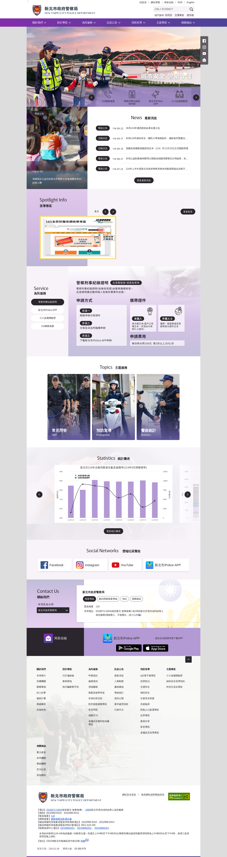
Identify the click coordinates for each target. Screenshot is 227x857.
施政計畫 (41, 698)
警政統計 (119, 692)
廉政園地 (119, 686)
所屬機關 (41, 681)
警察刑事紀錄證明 (47, 301)
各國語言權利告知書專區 (98, 722)
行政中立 (119, 709)
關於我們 (37, 22)
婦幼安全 (145, 692)
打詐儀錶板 (68, 675)
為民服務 (87, 22)
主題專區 (161, 22)
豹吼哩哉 (67, 681)
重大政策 (41, 752)
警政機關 (41, 763)
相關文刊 (93, 715)
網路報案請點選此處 (61, 818)
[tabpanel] (78, 237)
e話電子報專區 (148, 675)
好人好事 (41, 692)
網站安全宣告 (129, 794)
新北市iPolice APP (47, 309)
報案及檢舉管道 (96, 692)
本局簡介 (41, 675)
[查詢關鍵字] (170, 9)
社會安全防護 (147, 698)
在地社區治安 (95, 698)
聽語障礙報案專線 (108, 598)
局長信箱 (168, 2)
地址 (124, 598)
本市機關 (41, 757)
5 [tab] (95, 211)
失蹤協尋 (145, 703)
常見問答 (93, 709)
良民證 (168, 15)
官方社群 (41, 769)
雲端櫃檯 (93, 686)
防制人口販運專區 (149, 709)
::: (28, 1)
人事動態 (119, 681)
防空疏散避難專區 (97, 703)
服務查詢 (93, 681)
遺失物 (190, 15)
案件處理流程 (121, 703)
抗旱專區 (145, 715)
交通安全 (145, 686)
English (190, 2)
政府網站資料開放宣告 (152, 794)
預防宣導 (137, 22)
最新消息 (119, 675)
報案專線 (89, 598)
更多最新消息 (144, 180)
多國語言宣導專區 (149, 732)
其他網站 (41, 774)
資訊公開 (119, 698)
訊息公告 (112, 22)
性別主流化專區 (174, 686)
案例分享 (145, 721)
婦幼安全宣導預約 (175, 681)
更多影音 (188, 211)
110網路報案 (47, 326)
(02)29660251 (67, 827)
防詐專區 (62, 22)
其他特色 (41, 709)
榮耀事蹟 (41, 686)
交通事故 (179, 15)
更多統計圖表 (113, 530)
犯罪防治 (145, 681)
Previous (92, 97)
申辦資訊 (93, 675)
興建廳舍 (41, 703)
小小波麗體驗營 (47, 318)
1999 (87, 809)
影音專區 (145, 726)
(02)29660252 (84, 827)
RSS (180, 2)
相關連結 (186, 22)
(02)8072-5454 (54, 809)
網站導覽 (155, 2)
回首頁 (143, 2)
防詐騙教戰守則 (71, 686)
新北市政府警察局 (47, 610)
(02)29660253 (101, 827)
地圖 (84, 840)
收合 (188, 659)
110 (53, 815)
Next (196, 97)
